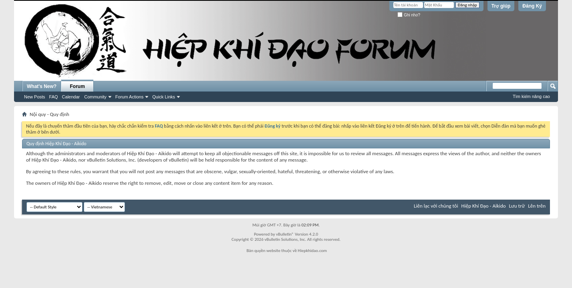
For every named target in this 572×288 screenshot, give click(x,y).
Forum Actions (129, 96)
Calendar (71, 96)
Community (95, 96)
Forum (77, 86)
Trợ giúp (501, 6)
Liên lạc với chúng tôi (436, 206)
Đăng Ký (532, 6)
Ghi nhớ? (408, 15)
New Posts (34, 96)
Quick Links (163, 96)
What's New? (41, 86)
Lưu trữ (517, 206)
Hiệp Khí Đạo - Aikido (483, 206)
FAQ (53, 96)
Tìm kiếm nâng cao (531, 96)
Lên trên (537, 206)
